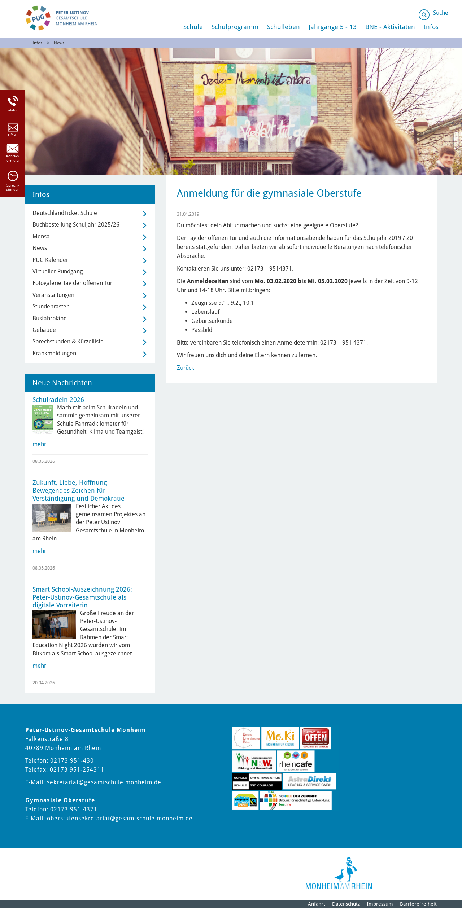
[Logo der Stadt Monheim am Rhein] (339, 873)
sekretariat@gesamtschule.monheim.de (104, 782)
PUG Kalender (50, 259)
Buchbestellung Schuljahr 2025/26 (75, 224)
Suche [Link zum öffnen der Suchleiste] (440, 12)
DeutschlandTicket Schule (64, 213)
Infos (37, 42)
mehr (39, 444)
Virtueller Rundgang (57, 271)
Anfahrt (316, 904)
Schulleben (283, 27)
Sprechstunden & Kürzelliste (68, 341)
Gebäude (44, 329)
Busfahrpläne (49, 318)
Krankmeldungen (54, 353)
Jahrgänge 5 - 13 (333, 27)
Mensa (41, 236)
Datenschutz (346, 904)
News (59, 42)
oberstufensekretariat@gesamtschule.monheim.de (120, 818)
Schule (193, 27)
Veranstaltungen (53, 294)
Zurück (185, 367)
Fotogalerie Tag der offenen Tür (72, 283)
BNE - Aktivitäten (390, 27)
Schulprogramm (235, 27)
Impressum (380, 904)
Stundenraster (50, 306)
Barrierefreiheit (418, 904)
